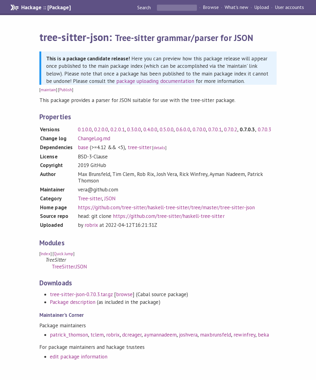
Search (144, 7)
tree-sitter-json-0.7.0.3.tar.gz (81, 294)
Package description (72, 302)
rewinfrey (244, 334)
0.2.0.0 (101, 129)
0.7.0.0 (199, 129)
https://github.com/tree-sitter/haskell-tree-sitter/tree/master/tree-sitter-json (166, 207)
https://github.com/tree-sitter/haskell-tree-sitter (168, 216)
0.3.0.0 (134, 129)
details (159, 147)
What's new (236, 7)
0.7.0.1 (215, 129)
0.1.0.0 (85, 129)
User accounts (289, 7)
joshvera (188, 334)
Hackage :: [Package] (45, 7)
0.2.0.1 (117, 129)
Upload (261, 7)
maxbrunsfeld (215, 334)
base (83, 147)
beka (263, 334)
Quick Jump (63, 253)
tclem (97, 334)
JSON (110, 198)
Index (45, 253)
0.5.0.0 (167, 129)
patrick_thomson (69, 334)
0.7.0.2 (230, 129)
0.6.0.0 (183, 129)
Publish (65, 89)
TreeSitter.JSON (69, 266)
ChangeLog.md (94, 138)
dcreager (132, 334)
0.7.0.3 (264, 129)
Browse (210, 7)
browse (124, 294)
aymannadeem (160, 334)
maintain (48, 89)
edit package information (78, 356)
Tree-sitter (90, 198)
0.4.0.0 (150, 129)
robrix (91, 225)
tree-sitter (139, 147)
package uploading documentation (155, 81)
